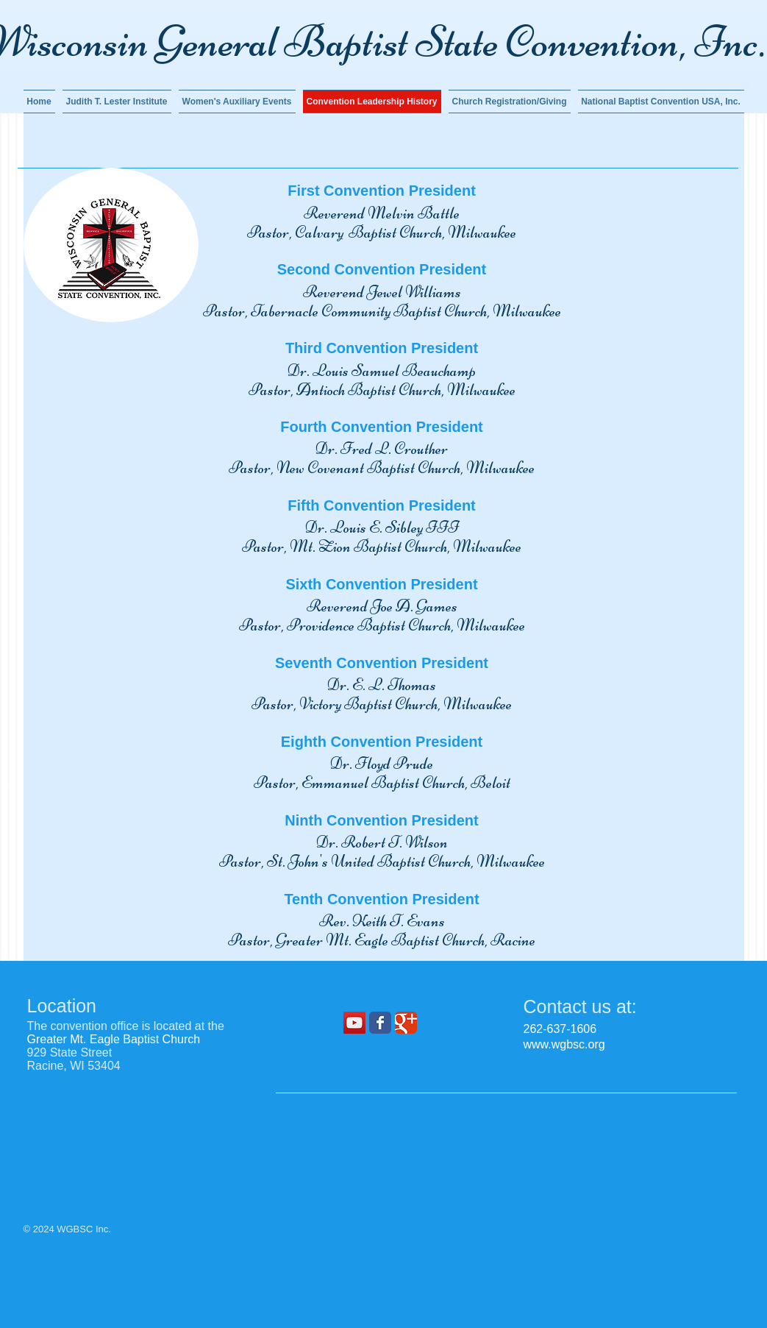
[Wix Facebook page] (380, 1023)
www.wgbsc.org (564, 1044)
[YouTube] (354, 1023)
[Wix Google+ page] (406, 1023)
